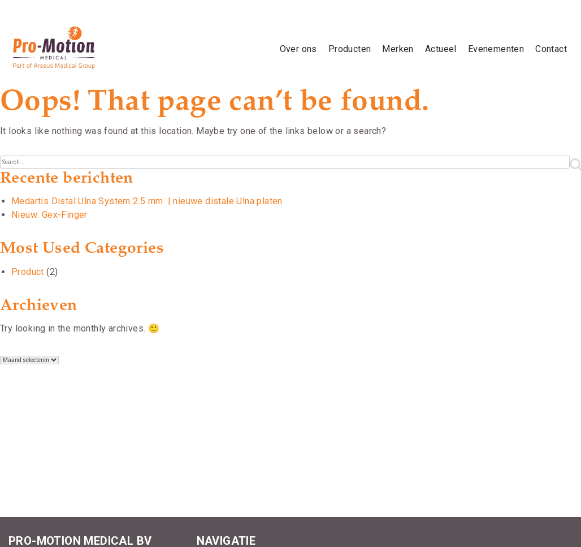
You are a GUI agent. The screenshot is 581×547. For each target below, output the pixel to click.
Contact (551, 49)
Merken (397, 49)
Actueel (441, 49)
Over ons (298, 49)
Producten (349, 49)
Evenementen (496, 49)
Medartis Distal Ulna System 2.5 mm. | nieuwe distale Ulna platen (147, 201)
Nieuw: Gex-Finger (49, 214)
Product (27, 271)
